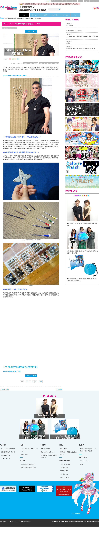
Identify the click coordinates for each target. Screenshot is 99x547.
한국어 (58, 1)
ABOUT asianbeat (26, 521)
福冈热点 (34, 15)
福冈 (6, 28)
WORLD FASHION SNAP (8, 449)
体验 (9, 28)
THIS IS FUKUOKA (48, 464)
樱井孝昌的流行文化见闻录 (22, 466)
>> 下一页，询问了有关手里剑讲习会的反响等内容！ (20, 367)
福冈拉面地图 (47, 470)
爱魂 (58, 463)
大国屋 (68, 43)
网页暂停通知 (69, 25)
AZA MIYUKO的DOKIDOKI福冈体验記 (37, 457)
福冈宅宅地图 (47, 467)
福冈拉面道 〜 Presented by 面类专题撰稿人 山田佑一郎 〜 (80, 48)
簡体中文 (64, 1)
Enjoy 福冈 (55, 15)
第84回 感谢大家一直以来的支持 (74, 31)
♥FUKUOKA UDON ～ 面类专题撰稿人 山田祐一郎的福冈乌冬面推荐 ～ (82, 37)
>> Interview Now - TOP (12, 371)
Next (34, 31)
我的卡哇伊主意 (5, 455)
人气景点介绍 (47, 474)
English (74, 1)
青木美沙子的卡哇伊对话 (22, 463)
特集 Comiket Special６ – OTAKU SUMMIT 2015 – (65, 452)
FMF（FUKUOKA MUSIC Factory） (23, 450)
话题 (24, 15)
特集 (75, 15)
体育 (16, 28)
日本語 (53, 1)
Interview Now (12, 18)
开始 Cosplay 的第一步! (35, 453)
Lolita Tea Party (5, 459)
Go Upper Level (5, 389)
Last (41, 381)
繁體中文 (69, 1)
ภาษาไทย (80, 1)
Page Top (60, 389)
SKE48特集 (46, 450)
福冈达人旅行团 (47, 477)
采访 (12, 28)
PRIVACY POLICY (14, 521)
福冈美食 (44, 15)
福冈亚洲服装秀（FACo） (8, 452)
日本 (3, 28)
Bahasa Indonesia (94, 1)
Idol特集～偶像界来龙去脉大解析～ (51, 455)
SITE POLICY (3, 521)
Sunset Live (18, 455)
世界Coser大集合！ (34, 450)
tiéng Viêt (86, 1)
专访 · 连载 (65, 15)
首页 (3, 18)
